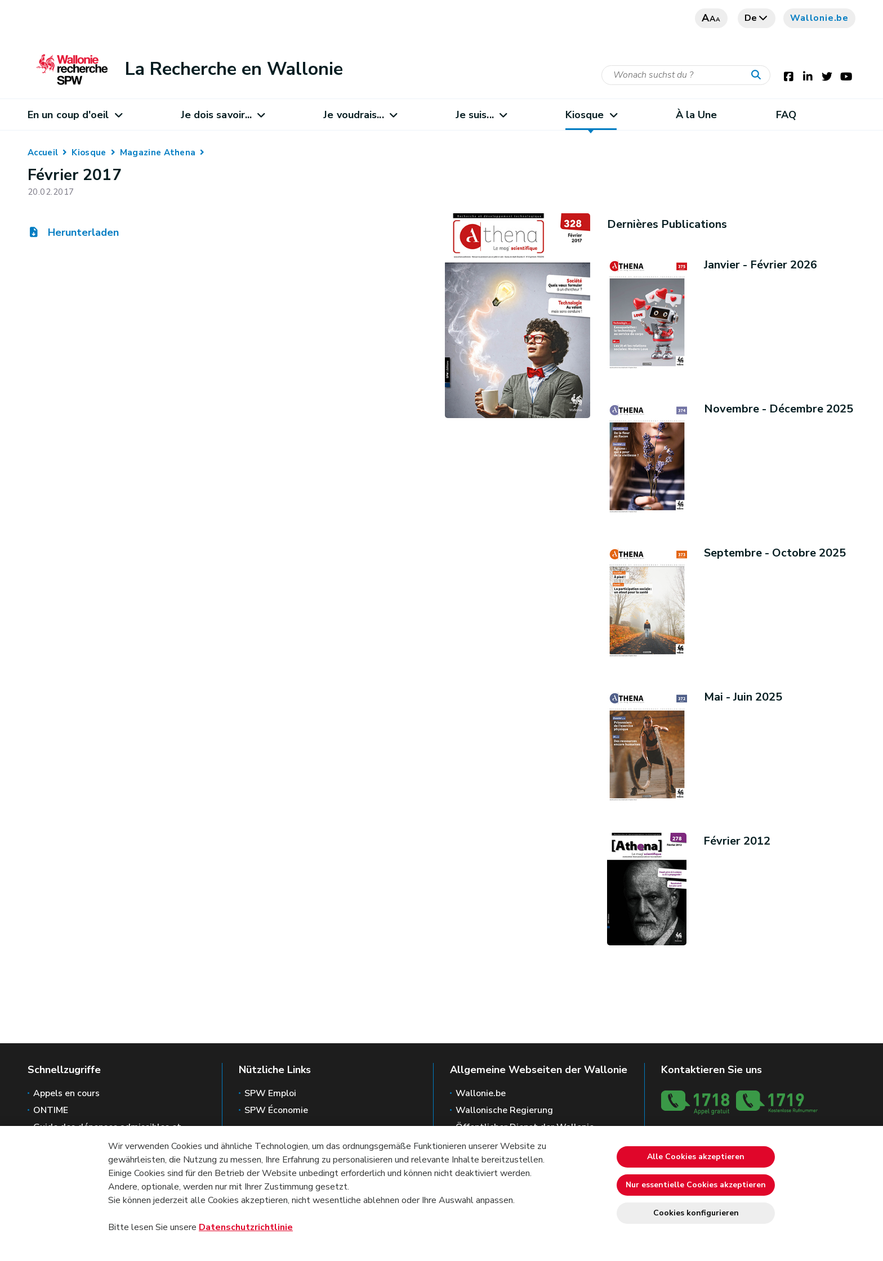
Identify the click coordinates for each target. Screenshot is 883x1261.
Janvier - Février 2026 (760, 264)
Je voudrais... (359, 115)
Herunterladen (73, 232)
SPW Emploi (270, 1093)
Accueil (43, 152)
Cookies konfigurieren (696, 1213)
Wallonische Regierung (504, 1110)
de (756, 18)
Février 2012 (736, 841)
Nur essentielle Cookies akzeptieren (696, 1184)
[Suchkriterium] (685, 75)
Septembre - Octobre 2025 (775, 552)
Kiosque (591, 115)
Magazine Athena (158, 152)
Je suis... (481, 115)
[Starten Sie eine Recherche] (758, 75)
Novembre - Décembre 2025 (778, 408)
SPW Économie (276, 1110)
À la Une (696, 115)
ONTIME (50, 1110)
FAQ (786, 115)
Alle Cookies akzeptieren (695, 1156)
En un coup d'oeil (75, 115)
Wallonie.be (819, 18)
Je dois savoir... (223, 115)
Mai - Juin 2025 (743, 696)
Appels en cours (66, 1093)
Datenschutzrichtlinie (246, 1227)
